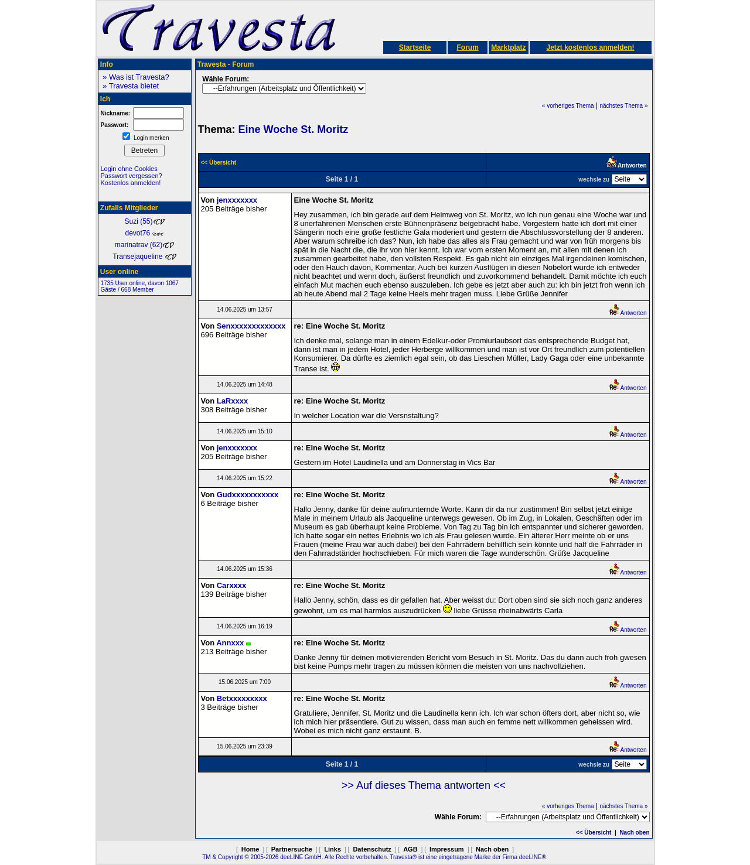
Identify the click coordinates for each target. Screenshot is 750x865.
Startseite (415, 47)
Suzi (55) (144, 221)
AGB (410, 849)
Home (250, 849)
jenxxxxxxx (237, 200)
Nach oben (634, 832)
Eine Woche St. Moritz (293, 129)
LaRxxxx (232, 400)
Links (332, 849)
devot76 (144, 233)
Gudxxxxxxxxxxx (248, 494)
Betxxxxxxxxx (242, 698)
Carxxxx (232, 585)
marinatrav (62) (144, 245)
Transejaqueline (144, 256)
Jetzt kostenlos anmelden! (590, 47)
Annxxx (230, 642)
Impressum (446, 849)
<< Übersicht (594, 832)
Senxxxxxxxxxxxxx (251, 326)
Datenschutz (372, 849)
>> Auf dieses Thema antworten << (424, 785)
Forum (467, 47)
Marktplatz (508, 47)
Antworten (627, 313)
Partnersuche (291, 849)
